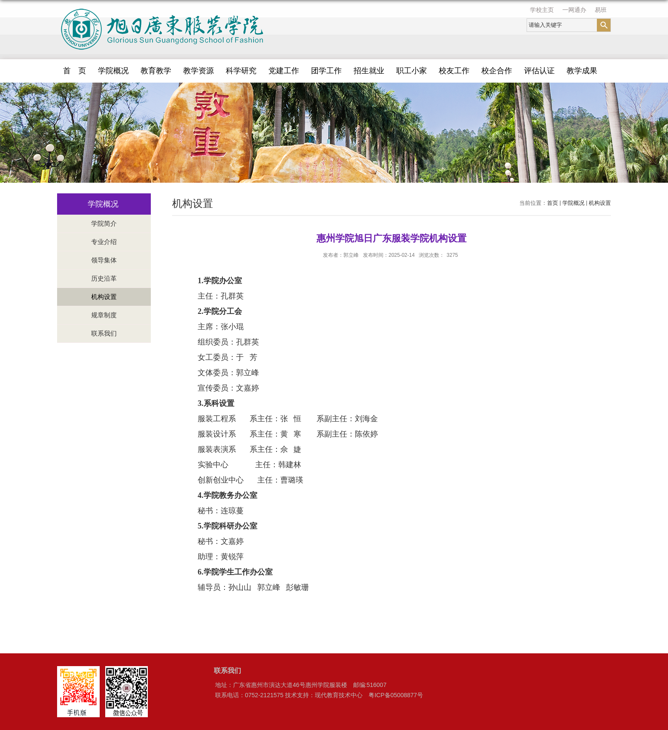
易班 (601, 9)
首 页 (74, 70)
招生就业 (369, 70)
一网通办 (574, 9)
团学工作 (326, 70)
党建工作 (283, 70)
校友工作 (454, 70)
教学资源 (198, 70)
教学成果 (582, 70)
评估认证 (539, 70)
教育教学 (156, 70)
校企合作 (496, 70)
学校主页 (542, 9)
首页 (552, 203)
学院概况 (113, 70)
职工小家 (411, 70)
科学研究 (241, 70)
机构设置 (600, 203)
